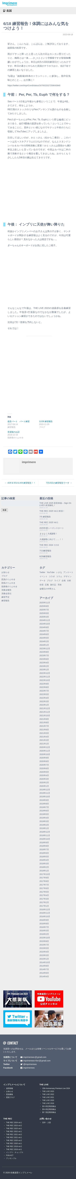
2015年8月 (44, 941)
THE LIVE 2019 (48, 1103)
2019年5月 (44, 814)
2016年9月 (44, 920)
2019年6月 (44, 811)
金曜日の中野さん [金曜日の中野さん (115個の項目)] (47, 589)
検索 (5, 510)
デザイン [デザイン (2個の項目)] (68, 576)
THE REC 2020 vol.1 (14, 1143)
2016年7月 (44, 927)
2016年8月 (44, 923)
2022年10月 (44, 680)
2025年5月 (44, 613)
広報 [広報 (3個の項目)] (47, 585)
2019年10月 (44, 796)
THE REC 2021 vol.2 (14, 1134)
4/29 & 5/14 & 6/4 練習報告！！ (21, 483)
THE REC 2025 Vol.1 (48, 522)
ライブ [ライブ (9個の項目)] (57, 580)
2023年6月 (44, 659)
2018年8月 (44, 846)
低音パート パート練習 (19, 421)
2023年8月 (44, 652)
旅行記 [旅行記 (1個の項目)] (53, 585)
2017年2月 (44, 902)
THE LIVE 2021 (48, 1097)
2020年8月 (44, 761)
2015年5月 (44, 948)
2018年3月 (44, 863)
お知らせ (5, 572)
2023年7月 (44, 655)
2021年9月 (44, 719)
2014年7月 (44, 969)
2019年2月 (44, 825)
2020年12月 (44, 747)
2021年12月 (44, 708)
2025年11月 (44, 602)
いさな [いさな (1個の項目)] (59, 572)
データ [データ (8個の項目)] (42, 580)
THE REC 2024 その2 (49, 545)
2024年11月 (44, 620)
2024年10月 (44, 624)
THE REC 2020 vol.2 (14, 1140)
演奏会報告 (6, 590)
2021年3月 (44, 740)
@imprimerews (30, 1064)
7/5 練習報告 (45, 517)
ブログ (4, 576)
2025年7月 (44, 610)
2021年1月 (44, 744)
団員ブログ (10, 1097)
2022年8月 (44, 687)
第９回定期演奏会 (49, 1106)
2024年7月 (44, 631)
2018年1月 (44, 871)
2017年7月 (44, 885)
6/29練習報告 (45, 556)
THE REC (7, 1119)
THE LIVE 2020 (48, 1100)
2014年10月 (44, 962)
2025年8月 (44, 606)
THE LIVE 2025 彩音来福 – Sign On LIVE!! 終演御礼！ (55, 504)
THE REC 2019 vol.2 (14, 1146)
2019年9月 (44, 800)
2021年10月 (44, 715)
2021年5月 (44, 733)
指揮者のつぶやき (9, 586)
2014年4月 (44, 976)
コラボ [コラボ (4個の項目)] (52, 576)
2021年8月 (44, 722)
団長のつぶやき (8, 583)
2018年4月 (44, 860)
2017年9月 (44, 877)
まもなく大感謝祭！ (48, 533)
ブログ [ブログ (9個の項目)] (50, 580)
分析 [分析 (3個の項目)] (69, 580)
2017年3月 (44, 899)
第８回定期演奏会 (49, 1109)
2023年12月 (44, 648)
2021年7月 (44, 726)
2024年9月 (44, 627)
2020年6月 (44, 768)
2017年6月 (44, 888)
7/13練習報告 (45, 551)
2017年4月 (44, 895)
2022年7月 (44, 691)
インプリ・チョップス (14, 1152)
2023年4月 (44, 662)
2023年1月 (44, 669)
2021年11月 (44, 712)
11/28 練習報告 (46, 421)
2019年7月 (44, 807)
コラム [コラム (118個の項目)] (59, 576)
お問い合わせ (45, 1119)
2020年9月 (44, 758)
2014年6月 (44, 973)
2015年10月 (44, 938)
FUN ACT (9, 1155)
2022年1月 (44, 705)
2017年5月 (44, 892)
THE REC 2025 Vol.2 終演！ (52, 511)
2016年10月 (44, 916)
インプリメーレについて (14, 1084)
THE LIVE (43, 1084)
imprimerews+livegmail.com (36, 1061)
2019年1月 (44, 828)
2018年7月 (44, 849)
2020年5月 (44, 772)
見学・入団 (46, 1123)
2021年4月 (44, 737)
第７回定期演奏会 (49, 1112)
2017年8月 (44, 881)
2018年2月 (44, 867)
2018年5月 (44, 856)
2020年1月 (44, 786)
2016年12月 (44, 909)
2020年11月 (44, 751)
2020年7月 (44, 765)
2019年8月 (44, 804)
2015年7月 (44, 945)
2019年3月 (44, 821)
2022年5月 (44, 694)
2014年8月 (44, 966)
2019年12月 (44, 789)
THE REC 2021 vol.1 (14, 1137)
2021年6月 (44, 729)
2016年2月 (44, 934)
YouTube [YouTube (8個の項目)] (51, 572)
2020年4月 (44, 775)
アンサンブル (11, 1158)
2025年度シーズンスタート (51, 528)
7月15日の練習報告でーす (57, 483)
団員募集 (9, 1094)
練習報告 (5, 600)
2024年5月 (44, 638)
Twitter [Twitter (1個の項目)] (42, 572)
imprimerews (29, 1068)
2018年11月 (44, 835)
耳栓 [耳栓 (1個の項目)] (60, 585)
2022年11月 (44, 677)
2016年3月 (44, 930)
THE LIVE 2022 (48, 1094)
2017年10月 (44, 874)
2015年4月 (44, 952)
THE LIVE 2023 (48, 1091)
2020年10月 (44, 754)
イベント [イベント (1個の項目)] (43, 576)
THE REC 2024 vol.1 (14, 1123)
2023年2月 (44, 666)
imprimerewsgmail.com (34, 1057)
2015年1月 (44, 959)
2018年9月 (44, 842)
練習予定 (5, 597)
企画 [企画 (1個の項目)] (64, 580)
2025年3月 (44, 617)
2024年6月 (44, 634)
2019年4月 (44, 818)
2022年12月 (44, 673)
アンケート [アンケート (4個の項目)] (68, 572)
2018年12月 (44, 832)
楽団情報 (9, 1088)
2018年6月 (44, 853)
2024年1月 (44, 645)
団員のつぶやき (8, 579)
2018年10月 (44, 839)
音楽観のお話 (14, 432)
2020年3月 (44, 779)
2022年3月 (44, 701)
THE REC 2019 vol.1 (14, 1149)
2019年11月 (44, 793)
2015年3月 (44, 955)
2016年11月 (44, 913)
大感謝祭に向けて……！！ (51, 539)
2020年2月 (44, 782)
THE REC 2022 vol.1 (14, 1131)
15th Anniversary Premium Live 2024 (56, 1088)
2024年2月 (44, 641)
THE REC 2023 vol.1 (14, 1129)
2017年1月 (44, 906)
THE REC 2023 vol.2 (14, 1126)
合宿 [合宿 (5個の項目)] (41, 585)
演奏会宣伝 (6, 593)
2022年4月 (44, 698)
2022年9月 (44, 684)
